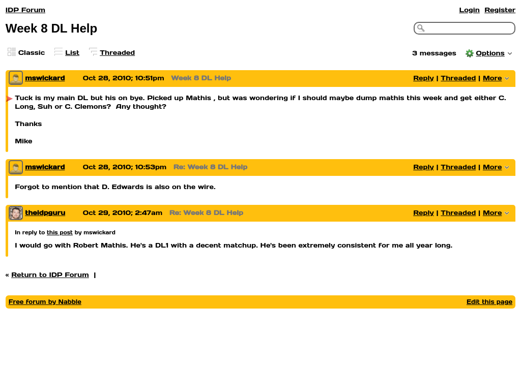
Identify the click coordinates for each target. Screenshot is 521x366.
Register (499, 10)
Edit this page (489, 302)
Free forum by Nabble (45, 302)
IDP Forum (25, 10)
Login (469, 10)
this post (60, 232)
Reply (423, 78)
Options (490, 53)
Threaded (117, 52)
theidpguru (45, 212)
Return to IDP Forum (50, 274)
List (72, 52)
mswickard (45, 78)
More (492, 78)
